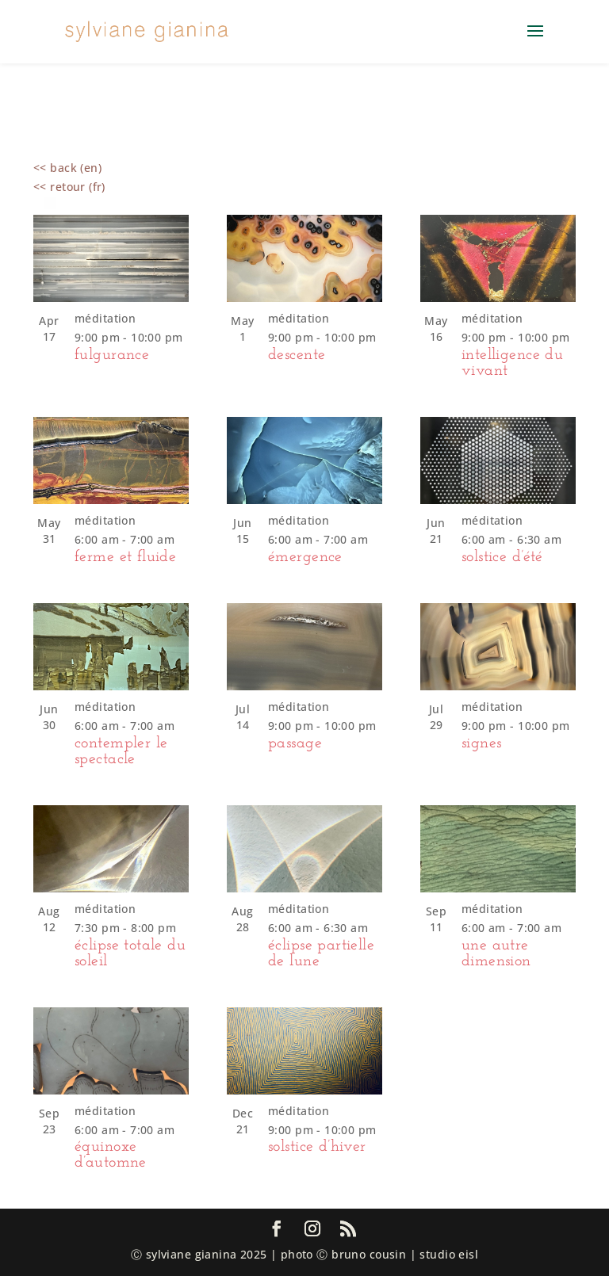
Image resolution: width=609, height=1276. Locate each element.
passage (295, 743)
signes (482, 743)
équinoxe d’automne (111, 1155)
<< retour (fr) (69, 186)
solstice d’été (502, 557)
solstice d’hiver (317, 1147)
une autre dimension (496, 953)
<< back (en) (67, 167)
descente (296, 355)
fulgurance (112, 355)
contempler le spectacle (121, 751)
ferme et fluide (125, 557)
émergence (305, 557)
